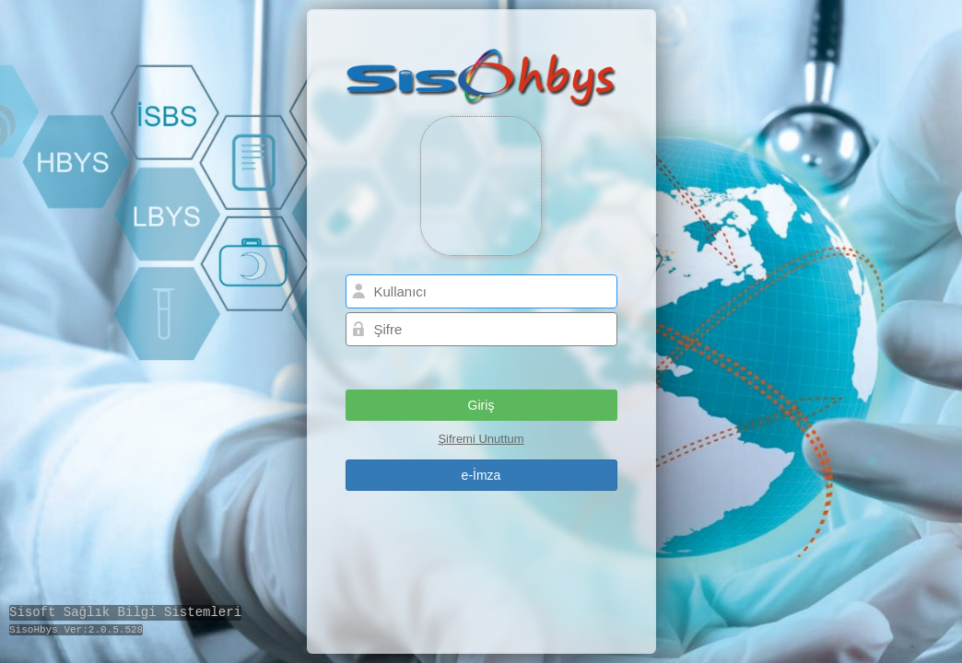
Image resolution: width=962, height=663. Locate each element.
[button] (481, 405)
